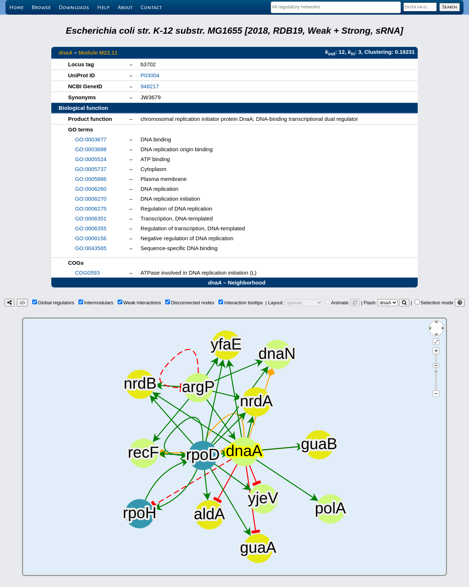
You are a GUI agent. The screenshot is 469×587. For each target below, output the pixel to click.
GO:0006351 (91, 218)
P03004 (149, 75)
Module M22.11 (98, 52)
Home (16, 7)
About (125, 7)
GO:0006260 (91, 189)
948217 (149, 86)
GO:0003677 (91, 139)
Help (103, 7)
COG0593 (87, 273)
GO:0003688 (91, 149)
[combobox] (336, 7)
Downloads (74, 7)
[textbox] (335, 7)
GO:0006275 (91, 208)
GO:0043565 (91, 248)
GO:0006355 (91, 228)
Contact (151, 7)
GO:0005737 (91, 169)
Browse (41, 7)
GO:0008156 (91, 238)
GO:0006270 (91, 199)
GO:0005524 (91, 159)
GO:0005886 (91, 179)
